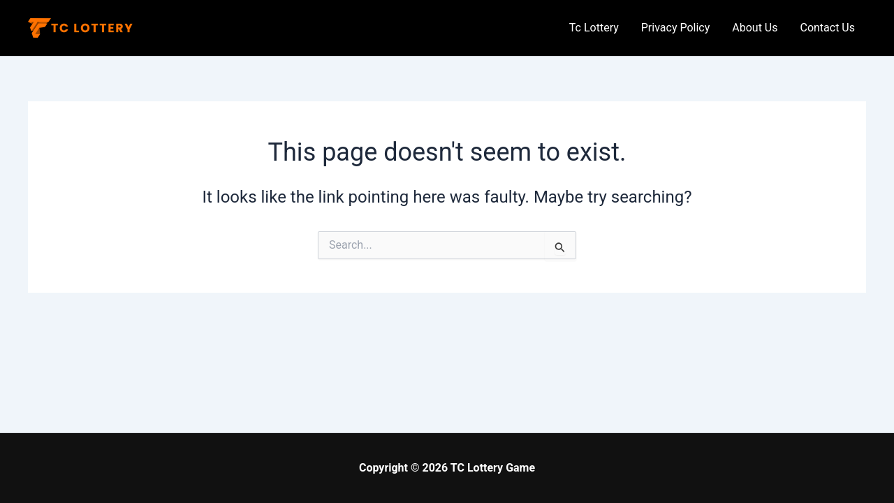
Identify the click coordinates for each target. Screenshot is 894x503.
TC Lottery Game (492, 467)
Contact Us (827, 27)
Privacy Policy (675, 27)
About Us (754, 27)
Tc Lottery (594, 27)
